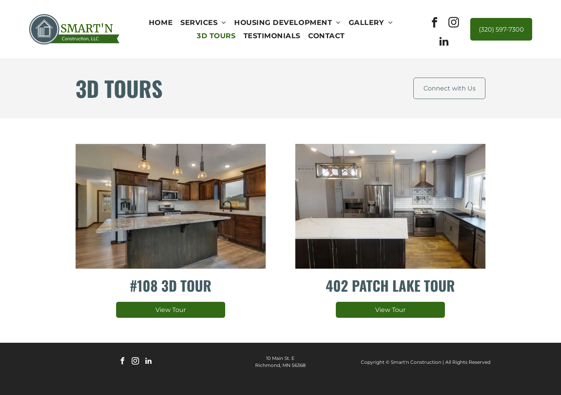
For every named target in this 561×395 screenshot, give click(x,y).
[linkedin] (444, 42)
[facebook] (434, 23)
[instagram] (453, 23)
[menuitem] (160, 22)
